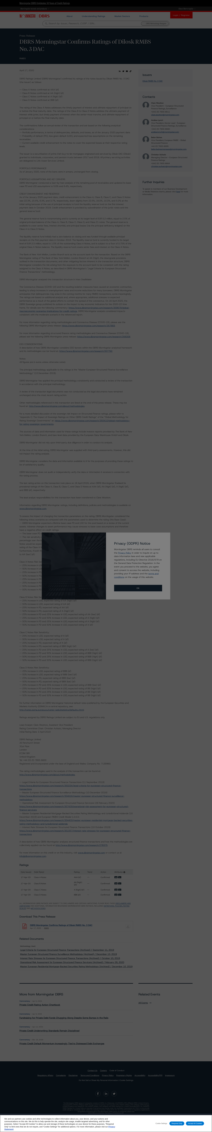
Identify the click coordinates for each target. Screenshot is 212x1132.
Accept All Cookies (195, 1123)
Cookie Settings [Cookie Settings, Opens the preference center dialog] (161, 1123)
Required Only (177, 1123)
